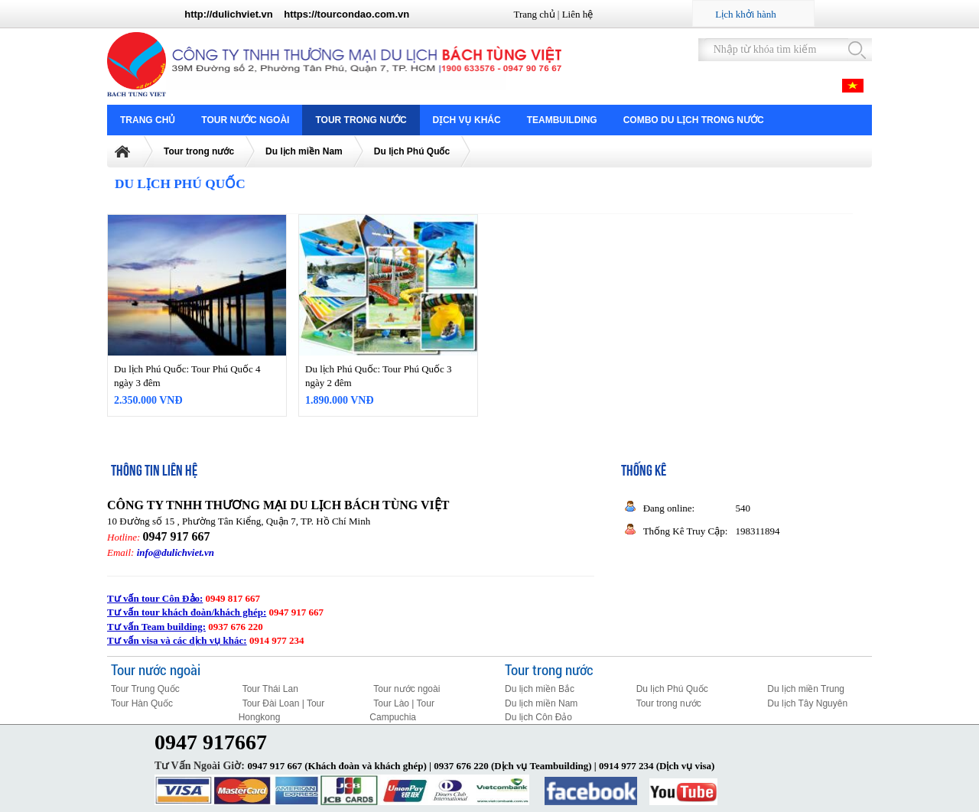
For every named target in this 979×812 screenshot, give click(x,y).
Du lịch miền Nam (304, 151)
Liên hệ (578, 14)
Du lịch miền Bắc (539, 689)
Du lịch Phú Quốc (412, 151)
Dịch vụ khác (467, 120)
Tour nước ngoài (245, 120)
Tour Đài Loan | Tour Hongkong (282, 710)
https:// (300, 14)
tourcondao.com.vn (363, 14)
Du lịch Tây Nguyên (807, 703)
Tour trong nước (360, 120)
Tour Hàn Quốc (142, 703)
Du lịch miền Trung (805, 689)
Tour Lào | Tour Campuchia (401, 710)
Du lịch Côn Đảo (538, 717)
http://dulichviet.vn (228, 14)
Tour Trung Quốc (145, 689)
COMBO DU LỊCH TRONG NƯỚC (693, 120)
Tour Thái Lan (270, 689)
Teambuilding (562, 120)
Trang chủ (534, 14)
